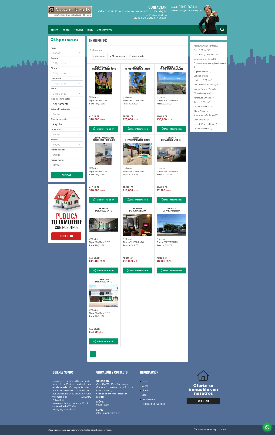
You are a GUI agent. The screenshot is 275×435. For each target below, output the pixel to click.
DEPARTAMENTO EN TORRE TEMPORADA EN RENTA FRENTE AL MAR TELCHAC (171, 68)
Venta (65, 29)
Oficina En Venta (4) (202, 93)
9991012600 (186, 6)
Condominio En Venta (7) (205, 58)
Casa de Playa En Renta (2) (205, 124)
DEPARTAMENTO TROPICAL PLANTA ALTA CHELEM (104, 68)
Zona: (53, 88)
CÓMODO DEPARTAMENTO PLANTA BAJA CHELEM (137, 68)
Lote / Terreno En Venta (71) (206, 84)
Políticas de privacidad (153, 403)
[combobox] (67, 53)
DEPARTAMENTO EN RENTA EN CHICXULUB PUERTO (104, 139)
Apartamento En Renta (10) (206, 115)
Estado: (54, 58)
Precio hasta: (57, 159)
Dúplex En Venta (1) (202, 71)
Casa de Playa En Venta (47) (206, 54)
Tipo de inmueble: (60, 98)
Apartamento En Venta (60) (206, 45)
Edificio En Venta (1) (202, 75)
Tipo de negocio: (59, 119)
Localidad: (56, 78)
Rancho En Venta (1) (203, 102)
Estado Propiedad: (60, 108)
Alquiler (78, 29)
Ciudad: (55, 68)
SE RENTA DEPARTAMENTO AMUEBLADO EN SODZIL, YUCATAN (103, 209)
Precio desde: (58, 149)
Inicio (54, 29)
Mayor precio (136, 56)
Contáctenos (104, 29)
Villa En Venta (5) (201, 110)
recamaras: (56, 129)
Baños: (54, 139)
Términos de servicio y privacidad (210, 429)
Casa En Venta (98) (202, 50)
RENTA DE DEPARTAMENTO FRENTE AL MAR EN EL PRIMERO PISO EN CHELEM (137, 139)
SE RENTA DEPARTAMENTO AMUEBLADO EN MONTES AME (171, 209)
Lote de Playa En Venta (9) (205, 88)
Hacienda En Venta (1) (203, 80)
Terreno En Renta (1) (203, 128)
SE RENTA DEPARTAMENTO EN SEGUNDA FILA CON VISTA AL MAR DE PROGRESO (171, 139)
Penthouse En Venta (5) (204, 97)
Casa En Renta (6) (201, 119)
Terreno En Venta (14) (203, 106)
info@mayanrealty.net (108, 412)
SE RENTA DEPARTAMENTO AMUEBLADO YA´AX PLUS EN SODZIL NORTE (137, 209)
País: (53, 47)
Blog (90, 29)
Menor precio (117, 56)
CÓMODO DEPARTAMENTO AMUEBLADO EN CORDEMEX (103, 280)
